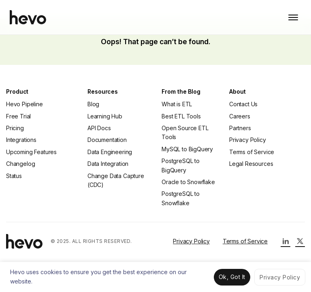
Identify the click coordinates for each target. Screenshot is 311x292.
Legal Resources (251, 163)
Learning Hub (104, 116)
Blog (93, 104)
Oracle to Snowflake (188, 181)
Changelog (20, 163)
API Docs (99, 128)
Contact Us (243, 104)
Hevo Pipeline (24, 104)
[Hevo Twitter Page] (300, 241)
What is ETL (177, 104)
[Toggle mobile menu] (293, 17)
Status (14, 175)
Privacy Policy (247, 139)
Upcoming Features (31, 151)
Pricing (15, 128)
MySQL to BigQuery (187, 149)
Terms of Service (251, 151)
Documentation (107, 139)
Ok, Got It (232, 276)
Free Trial (18, 116)
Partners (240, 128)
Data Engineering (109, 151)
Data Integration (107, 163)
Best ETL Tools (181, 116)
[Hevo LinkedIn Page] (285, 241)
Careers (239, 116)
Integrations (21, 139)
